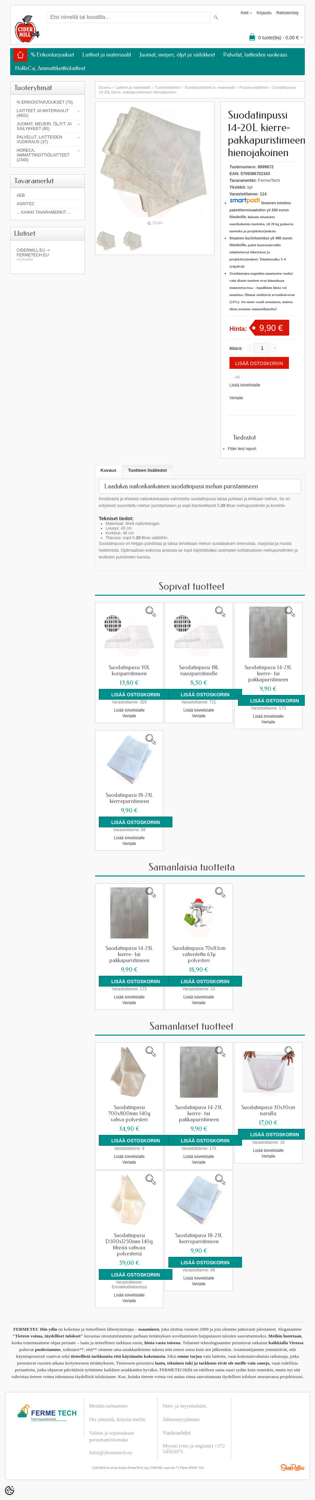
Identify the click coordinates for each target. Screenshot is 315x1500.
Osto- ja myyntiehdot (184, 1405)
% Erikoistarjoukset (52, 54)
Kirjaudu (264, 12)
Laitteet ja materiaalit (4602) (43, 113)
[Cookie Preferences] (9, 1490)
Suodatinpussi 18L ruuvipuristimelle (199, 670)
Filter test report (242, 448)
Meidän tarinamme (108, 1405)
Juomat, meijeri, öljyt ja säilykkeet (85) (44, 126)
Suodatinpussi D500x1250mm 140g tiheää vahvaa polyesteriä (129, 1244)
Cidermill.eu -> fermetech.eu (47, 254)
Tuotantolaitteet (167, 87)
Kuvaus (108, 470)
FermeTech (269, 180)
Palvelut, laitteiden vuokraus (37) (39, 139)
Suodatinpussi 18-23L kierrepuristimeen (129, 798)
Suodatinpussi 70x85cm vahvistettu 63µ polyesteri (198, 954)
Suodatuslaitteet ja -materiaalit (210, 87)
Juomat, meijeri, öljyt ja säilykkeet (177, 54)
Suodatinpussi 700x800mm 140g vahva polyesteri (129, 1113)
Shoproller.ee (292, 1467)
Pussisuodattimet (253, 87)
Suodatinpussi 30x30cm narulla (268, 1110)
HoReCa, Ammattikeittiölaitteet (50, 68)
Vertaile (236, 398)
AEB (21, 195)
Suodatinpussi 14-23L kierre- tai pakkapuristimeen (268, 673)
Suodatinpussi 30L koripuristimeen (129, 670)
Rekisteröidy (287, 12)
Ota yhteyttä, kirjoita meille (117, 1419)
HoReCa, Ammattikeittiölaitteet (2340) (43, 155)
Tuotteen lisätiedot (147, 470)
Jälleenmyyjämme (181, 1419)
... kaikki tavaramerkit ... (44, 212)
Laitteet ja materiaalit (106, 54)
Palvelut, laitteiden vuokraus (255, 54)
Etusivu (105, 87)
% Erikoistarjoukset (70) (45, 102)
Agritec (26, 204)
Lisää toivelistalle (244, 385)
